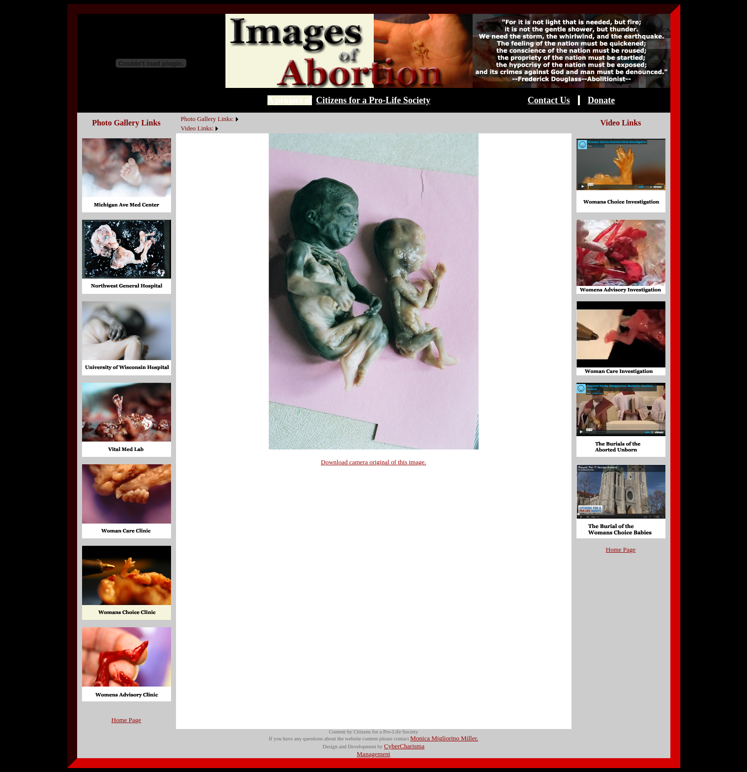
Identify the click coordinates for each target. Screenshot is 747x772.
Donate (601, 100)
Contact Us (548, 100)
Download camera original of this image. (373, 462)
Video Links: (197, 128)
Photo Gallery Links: (207, 119)
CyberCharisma (404, 746)
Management (374, 754)
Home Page (126, 720)
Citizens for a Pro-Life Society (373, 100)
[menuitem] (178, 114)
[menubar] (208, 123)
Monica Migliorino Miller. (444, 738)
